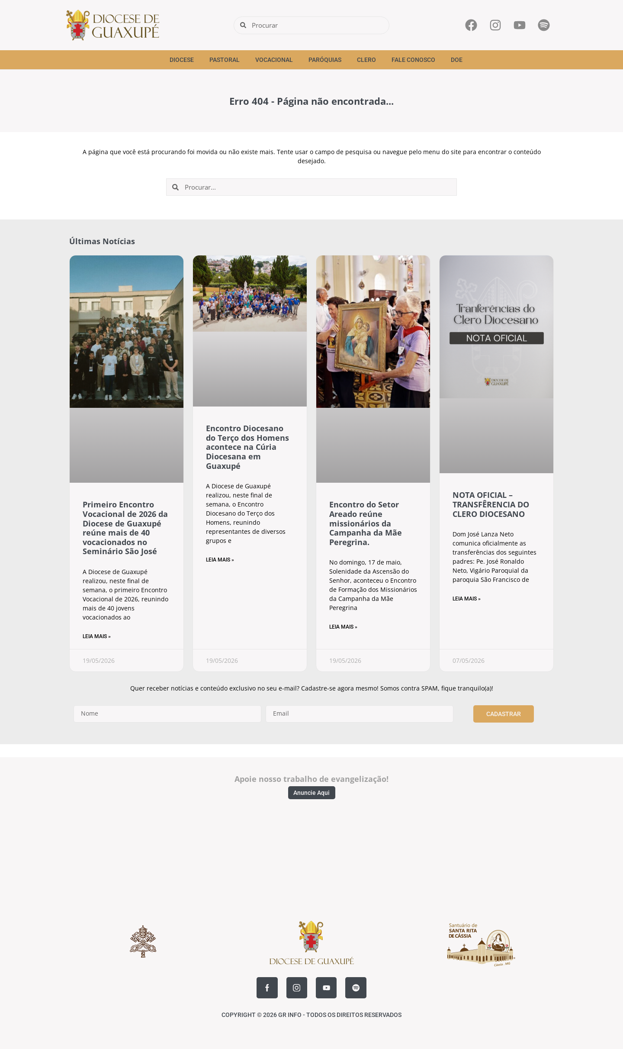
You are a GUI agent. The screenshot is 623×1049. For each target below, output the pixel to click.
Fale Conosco (413, 59)
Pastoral (224, 59)
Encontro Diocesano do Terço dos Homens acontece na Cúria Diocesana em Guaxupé (247, 447)
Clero (366, 59)
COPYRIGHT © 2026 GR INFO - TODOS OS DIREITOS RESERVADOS (311, 1014)
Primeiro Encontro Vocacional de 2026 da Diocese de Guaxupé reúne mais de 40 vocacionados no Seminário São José (125, 527)
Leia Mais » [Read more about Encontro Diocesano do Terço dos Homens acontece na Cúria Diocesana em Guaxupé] (220, 560)
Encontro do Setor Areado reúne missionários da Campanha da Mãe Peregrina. (365, 523)
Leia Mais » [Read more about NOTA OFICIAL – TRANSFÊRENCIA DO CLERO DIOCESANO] (467, 599)
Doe (456, 59)
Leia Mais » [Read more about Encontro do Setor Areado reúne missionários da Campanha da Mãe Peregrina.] (343, 627)
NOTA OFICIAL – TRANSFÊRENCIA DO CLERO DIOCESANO (491, 504)
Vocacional (274, 59)
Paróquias (324, 59)
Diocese (182, 59)
